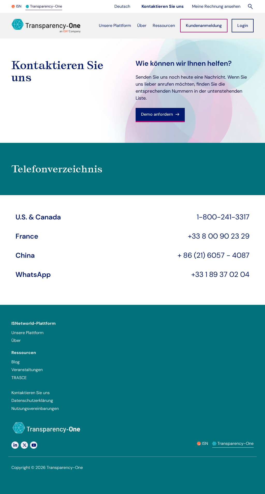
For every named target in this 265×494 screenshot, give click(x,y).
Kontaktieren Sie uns (30, 392)
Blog (15, 362)
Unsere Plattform (27, 332)
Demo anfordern (160, 114)
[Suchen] (251, 6)
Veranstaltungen (27, 369)
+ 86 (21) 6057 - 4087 (213, 255)
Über (16, 340)
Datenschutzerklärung (32, 400)
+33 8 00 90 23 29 (218, 236)
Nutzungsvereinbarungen (35, 408)
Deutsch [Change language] (125, 6)
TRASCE (19, 377)
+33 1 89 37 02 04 (220, 274)
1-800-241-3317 (223, 217)
